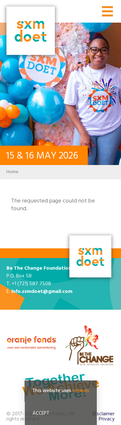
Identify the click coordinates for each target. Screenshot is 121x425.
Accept (41, 413)
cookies (80, 391)
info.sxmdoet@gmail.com (41, 291)
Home (12, 172)
